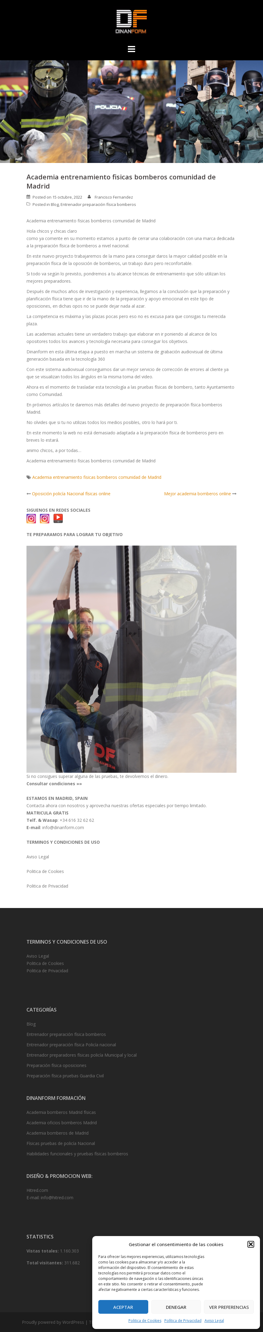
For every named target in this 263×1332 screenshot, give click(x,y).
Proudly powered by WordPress (53, 1322)
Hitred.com (37, 1190)
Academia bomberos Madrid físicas (61, 1112)
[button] (251, 1244)
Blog (55, 204)
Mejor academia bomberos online (197, 493)
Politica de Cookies (144, 1320)
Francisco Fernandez (114, 197)
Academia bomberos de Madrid (57, 1133)
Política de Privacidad (183, 1320)
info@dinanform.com (63, 827)
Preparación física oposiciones (56, 1065)
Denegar (176, 1307)
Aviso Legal (214, 1320)
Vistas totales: (43, 1251)
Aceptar (123, 1307)
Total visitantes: (45, 1263)
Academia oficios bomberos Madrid (61, 1122)
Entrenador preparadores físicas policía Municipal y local (81, 1055)
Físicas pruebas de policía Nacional (60, 1143)
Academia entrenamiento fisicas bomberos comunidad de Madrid (96, 477)
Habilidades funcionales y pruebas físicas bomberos (77, 1154)
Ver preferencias (229, 1307)
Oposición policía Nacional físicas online (71, 493)
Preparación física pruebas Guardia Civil (65, 1076)
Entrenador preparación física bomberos (98, 204)
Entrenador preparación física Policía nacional (71, 1045)
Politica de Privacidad (47, 886)
